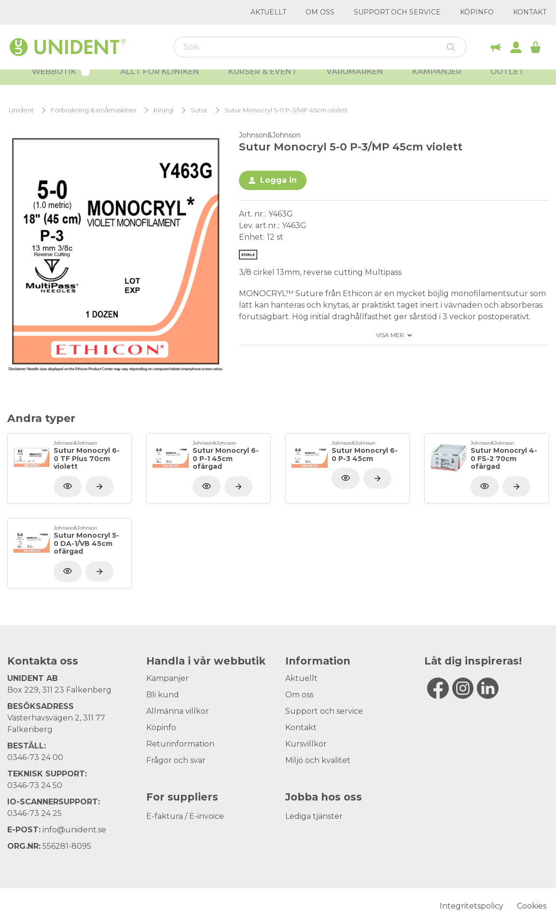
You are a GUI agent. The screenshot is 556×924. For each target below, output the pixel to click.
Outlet (507, 82)
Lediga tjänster (314, 816)
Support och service (397, 12)
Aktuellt (268, 12)
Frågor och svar (176, 760)
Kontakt (529, 12)
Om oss (320, 12)
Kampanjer (436, 82)
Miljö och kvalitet (317, 760)
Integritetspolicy (471, 905)
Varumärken (354, 82)
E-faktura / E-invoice (185, 816)
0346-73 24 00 (35, 757)
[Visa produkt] (99, 486)
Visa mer (390, 335)
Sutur (199, 110)
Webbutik (61, 81)
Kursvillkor (306, 743)
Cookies (531, 905)
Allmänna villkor (177, 711)
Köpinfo (477, 12)
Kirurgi (163, 110)
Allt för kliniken (159, 82)
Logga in (278, 180)
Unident (21, 110)
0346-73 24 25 (34, 813)
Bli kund (162, 694)
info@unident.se (74, 829)
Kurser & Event (262, 82)
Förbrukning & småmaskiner (94, 110)
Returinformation (180, 743)
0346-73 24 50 (34, 785)
